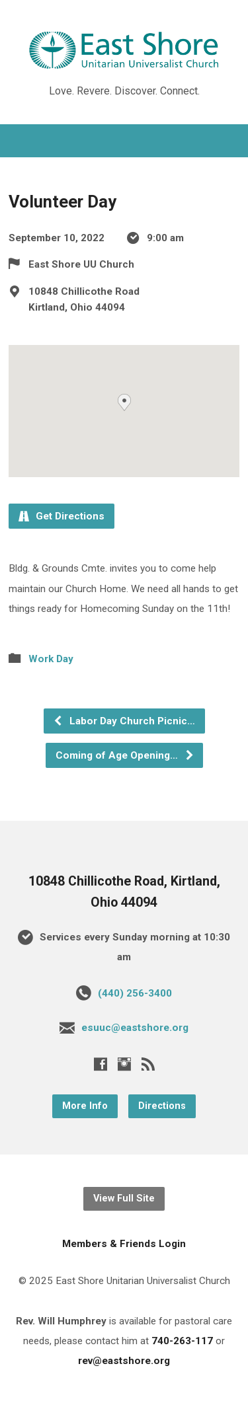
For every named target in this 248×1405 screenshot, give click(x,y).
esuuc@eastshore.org (134, 1028)
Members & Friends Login (124, 1244)
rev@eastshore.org (124, 1361)
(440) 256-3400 (135, 993)
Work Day (50, 659)
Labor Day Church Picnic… (124, 721)
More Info (85, 1106)
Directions (162, 1106)
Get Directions (61, 516)
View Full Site (124, 1198)
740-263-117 (182, 1341)
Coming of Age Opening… (125, 755)
